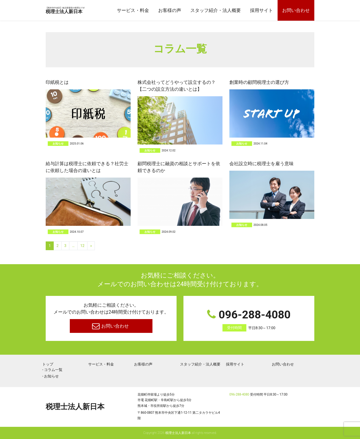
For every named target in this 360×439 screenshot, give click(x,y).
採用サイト (261, 10)
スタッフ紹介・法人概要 (215, 10)
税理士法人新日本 (76, 11)
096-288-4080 (248, 320)
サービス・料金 (133, 10)
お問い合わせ (296, 10)
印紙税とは (57, 82)
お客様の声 (169, 10)
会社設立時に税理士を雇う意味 (261, 163)
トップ (47, 364)
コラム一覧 (53, 370)
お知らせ (58, 143)
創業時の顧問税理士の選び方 (259, 82)
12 (82, 246)
